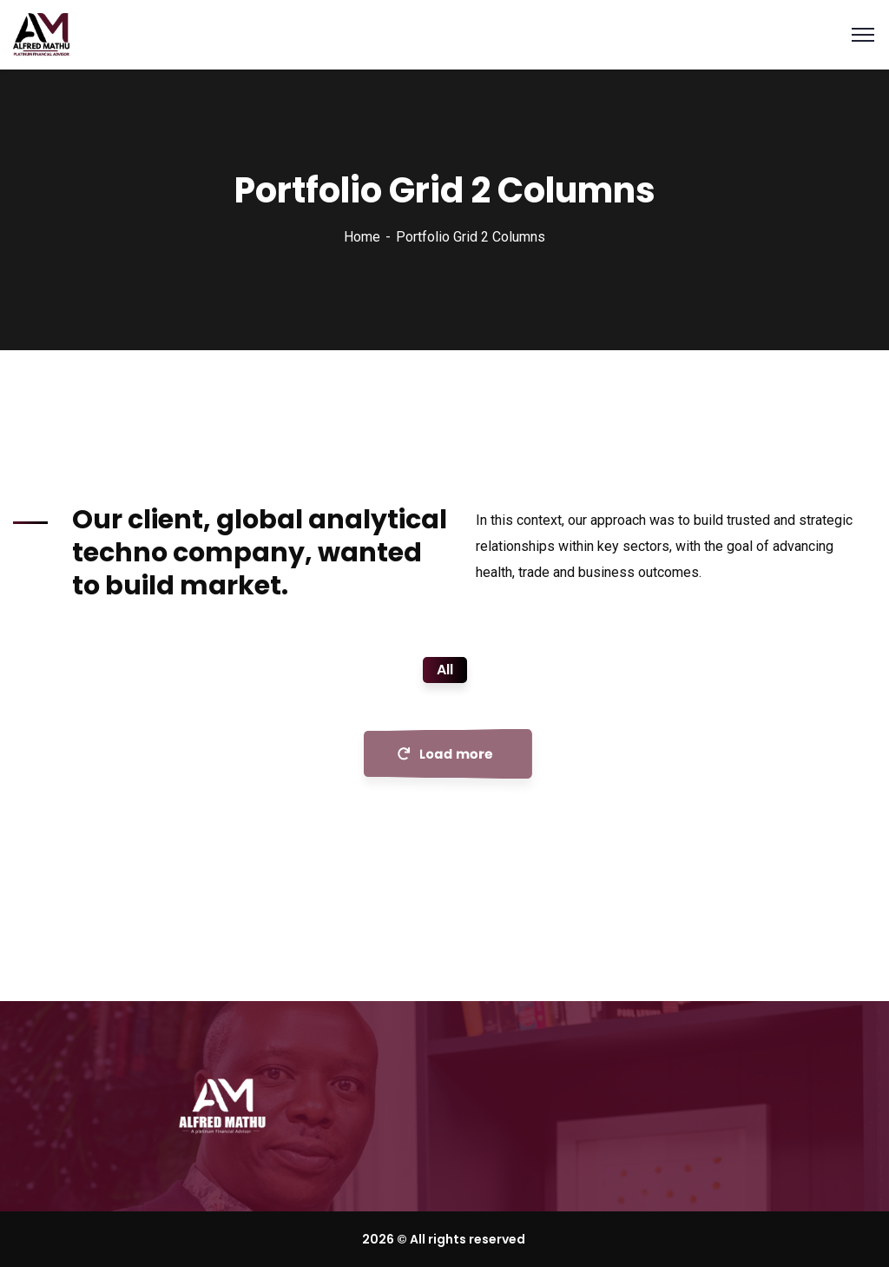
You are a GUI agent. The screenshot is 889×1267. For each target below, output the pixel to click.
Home (362, 237)
